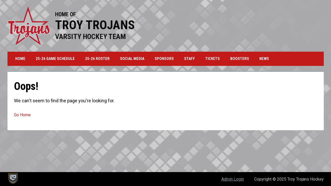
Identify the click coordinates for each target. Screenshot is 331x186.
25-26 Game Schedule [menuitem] (55, 58)
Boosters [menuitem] (239, 58)
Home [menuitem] (20, 58)
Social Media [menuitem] (132, 58)
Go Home (22, 114)
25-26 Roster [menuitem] (97, 58)
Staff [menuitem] (189, 58)
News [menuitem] (264, 58)
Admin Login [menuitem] (232, 179)
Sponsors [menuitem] (164, 58)
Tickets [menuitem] (212, 58)
